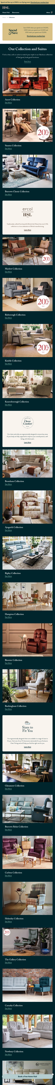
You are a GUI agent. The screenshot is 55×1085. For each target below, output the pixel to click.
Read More (27, 61)
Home (4, 17)
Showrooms (15, 12)
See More (8, 102)
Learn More (27, 230)
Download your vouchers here (40, 2)
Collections (12, 17)
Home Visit (6, 12)
